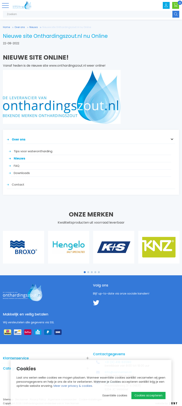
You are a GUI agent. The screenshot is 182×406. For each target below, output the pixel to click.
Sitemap (8, 399)
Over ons (20, 27)
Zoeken (175, 14)
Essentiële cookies (115, 395)
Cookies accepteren (148, 395)
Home (6, 27)
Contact (18, 184)
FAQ (16, 166)
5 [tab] (99, 272)
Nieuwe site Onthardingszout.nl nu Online (66, 27)
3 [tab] (92, 272)
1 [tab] (84, 272)
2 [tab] (88, 272)
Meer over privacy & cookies (73, 386)
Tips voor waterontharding (33, 151)
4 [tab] (95, 272)
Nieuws (33, 27)
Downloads (22, 173)
